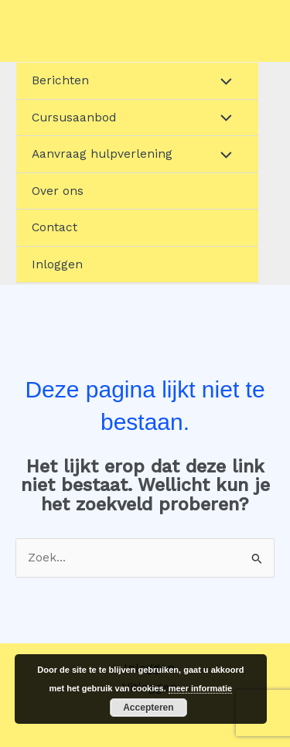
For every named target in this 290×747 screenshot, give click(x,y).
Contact (54, 227)
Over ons (58, 191)
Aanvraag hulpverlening (102, 154)
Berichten (60, 80)
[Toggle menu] (222, 81)
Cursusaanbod (74, 117)
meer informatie (201, 688)
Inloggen (57, 264)
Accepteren (148, 707)
